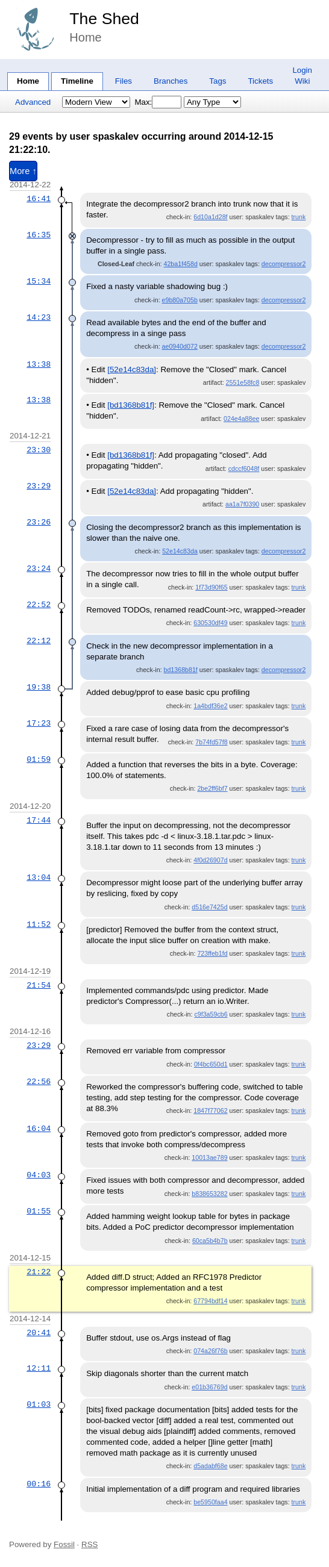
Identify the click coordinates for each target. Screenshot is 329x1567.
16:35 (39, 234)
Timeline (77, 81)
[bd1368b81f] (130, 405)
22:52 (39, 604)
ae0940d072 (180, 346)
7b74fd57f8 (211, 742)
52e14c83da (180, 551)
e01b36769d (209, 1387)
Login (302, 70)
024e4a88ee (241, 418)
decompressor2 (284, 263)
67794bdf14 (210, 1300)
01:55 (39, 1211)
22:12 (39, 640)
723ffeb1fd (212, 953)
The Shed (104, 19)
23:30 (39, 449)
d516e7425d (209, 907)
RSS (89, 1544)
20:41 (39, 1332)
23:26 (39, 522)
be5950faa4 (210, 1502)
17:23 (39, 723)
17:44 (39, 820)
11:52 (39, 924)
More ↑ (23, 171)
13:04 (39, 877)
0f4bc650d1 (211, 1064)
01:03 (39, 1404)
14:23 (39, 317)
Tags (217, 81)
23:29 (39, 486)
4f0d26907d (210, 860)
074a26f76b (210, 1350)
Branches (170, 81)
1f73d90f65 (211, 587)
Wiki (302, 81)
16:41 (39, 198)
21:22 (39, 1271)
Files (123, 81)
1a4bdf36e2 (210, 705)
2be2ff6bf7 (212, 788)
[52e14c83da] (131, 369)
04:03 (39, 1175)
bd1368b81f (181, 669)
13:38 (39, 364)
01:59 (39, 759)
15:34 (39, 281)
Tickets (260, 81)
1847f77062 (210, 1110)
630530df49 (210, 622)
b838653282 (209, 1193)
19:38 (39, 687)
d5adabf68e (210, 1465)
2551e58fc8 (243, 382)
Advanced (33, 102)
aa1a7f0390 (242, 504)
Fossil (64, 1544)
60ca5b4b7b (210, 1240)
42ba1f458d (181, 263)
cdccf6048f (244, 468)
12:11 (39, 1368)
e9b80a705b (180, 300)
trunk (299, 216)
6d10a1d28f (210, 216)
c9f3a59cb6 (210, 1014)
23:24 (39, 568)
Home (28, 81)
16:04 (39, 1128)
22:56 (39, 1081)
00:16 (39, 1483)
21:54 (39, 985)
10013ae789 (209, 1157)
